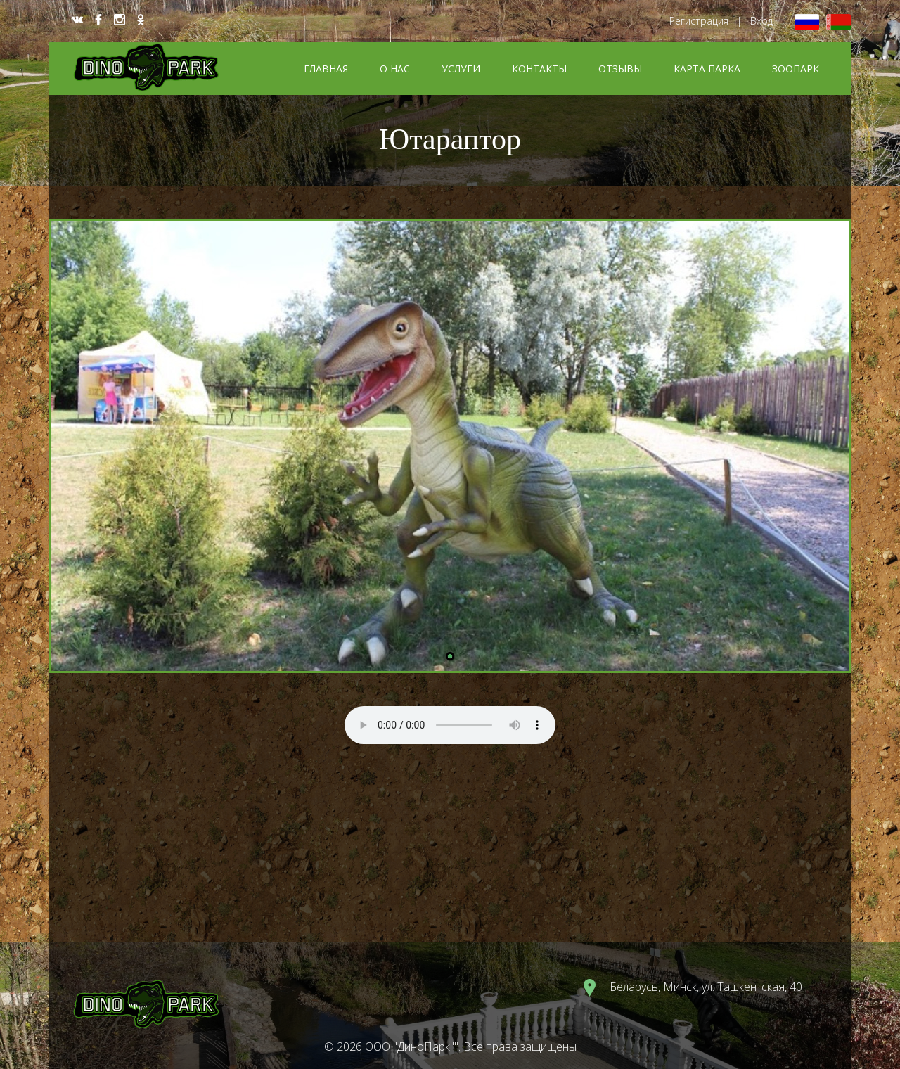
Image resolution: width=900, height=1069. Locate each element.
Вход (761, 20)
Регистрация (698, 20)
